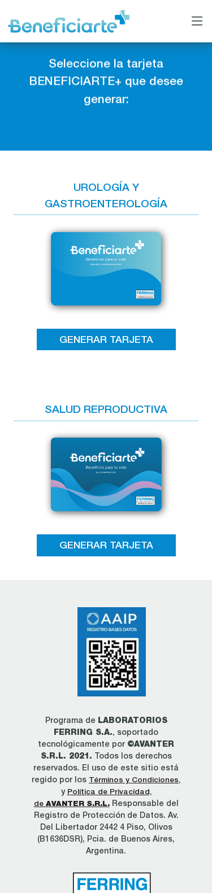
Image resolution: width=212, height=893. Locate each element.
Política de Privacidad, (109, 791)
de (72, 803)
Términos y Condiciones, (134, 779)
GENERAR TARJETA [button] (106, 339)
